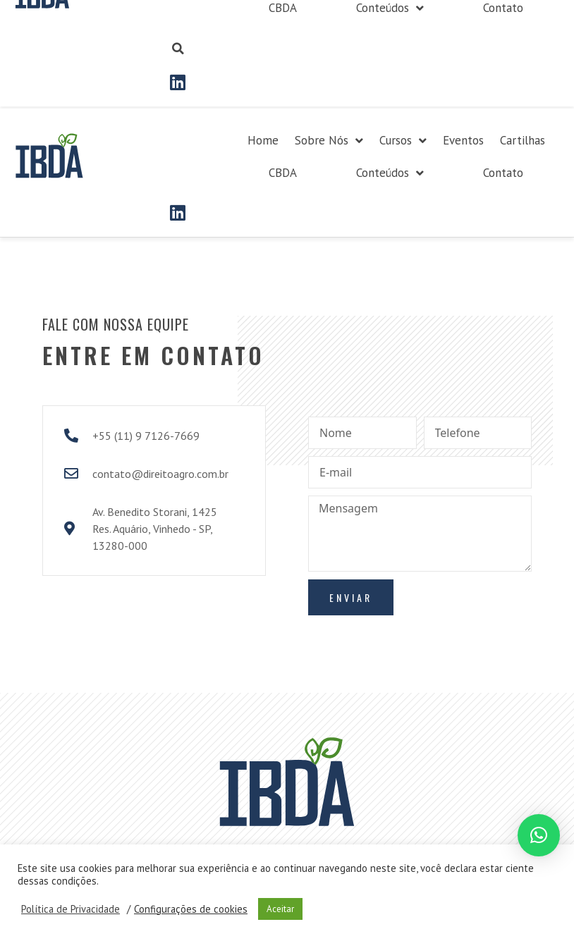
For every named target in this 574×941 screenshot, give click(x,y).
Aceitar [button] (280, 909)
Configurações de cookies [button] (191, 909)
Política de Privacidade (70, 909)
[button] (539, 835)
